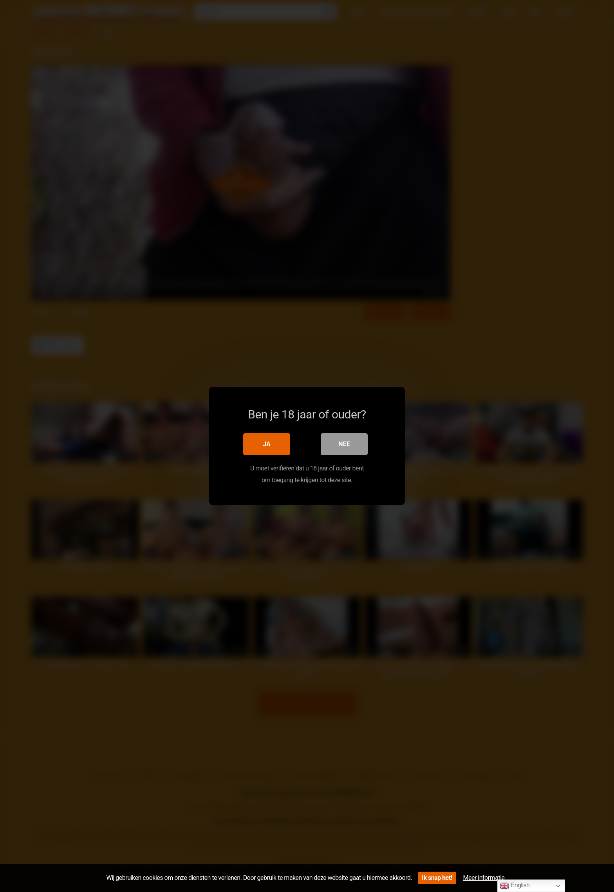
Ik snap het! (437, 877)
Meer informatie (484, 877)
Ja (267, 444)
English (515, 885)
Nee (344, 444)
